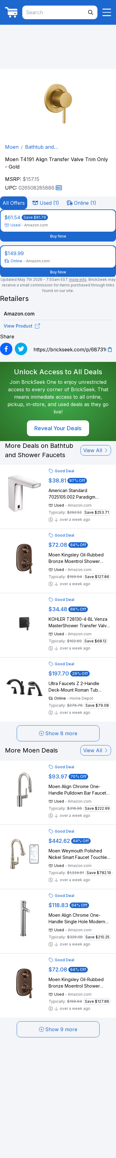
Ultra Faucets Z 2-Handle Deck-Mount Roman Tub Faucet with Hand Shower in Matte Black (77, 687)
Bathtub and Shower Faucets (44, 147)
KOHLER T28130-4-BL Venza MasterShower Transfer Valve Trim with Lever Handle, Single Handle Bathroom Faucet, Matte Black (79, 622)
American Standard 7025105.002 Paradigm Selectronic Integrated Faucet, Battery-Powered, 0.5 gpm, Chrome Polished (79, 494)
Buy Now (58, 236)
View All (95, 450)
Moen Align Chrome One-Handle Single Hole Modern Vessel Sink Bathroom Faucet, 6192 (79, 918)
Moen (12, 147)
